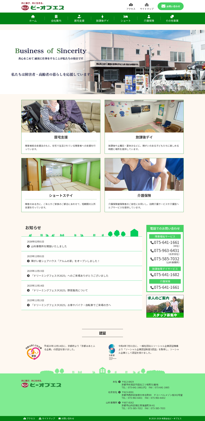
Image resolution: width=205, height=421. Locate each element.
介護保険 (148, 18)
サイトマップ (147, 6)
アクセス (131, 6)
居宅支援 (79, 18)
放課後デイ (102, 18)
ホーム (33, 18)
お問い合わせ (170, 6)
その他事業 (172, 18)
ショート (125, 18)
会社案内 (56, 18)
